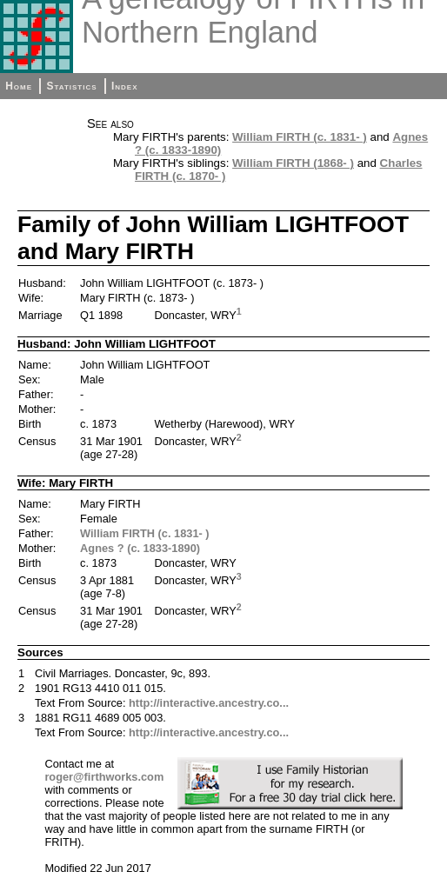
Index (124, 86)
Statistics (71, 86)
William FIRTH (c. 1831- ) (299, 136)
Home (18, 86)
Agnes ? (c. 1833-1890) (140, 548)
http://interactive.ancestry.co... (209, 702)
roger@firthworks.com (103, 776)
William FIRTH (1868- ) (293, 163)
